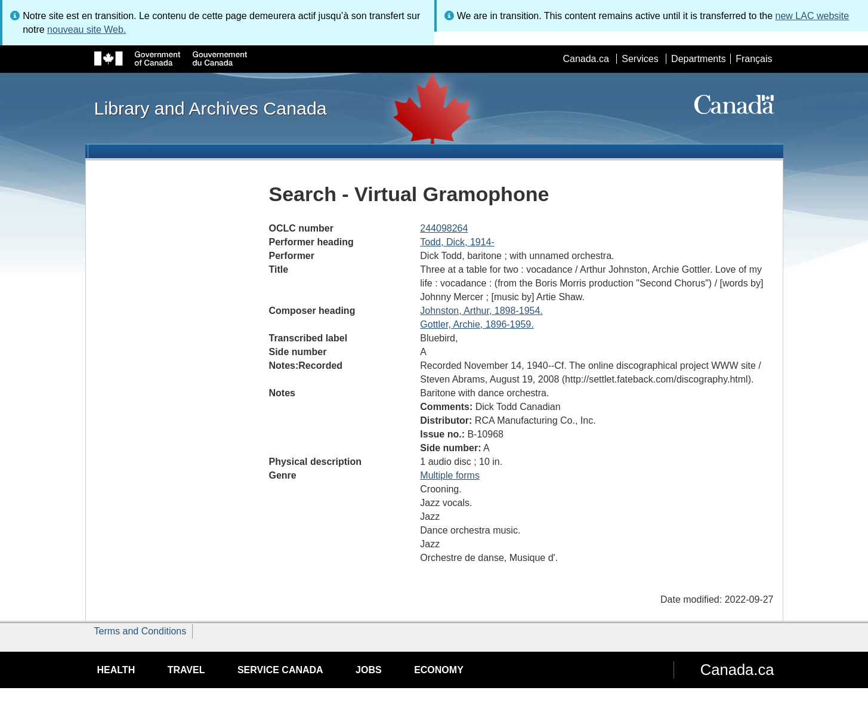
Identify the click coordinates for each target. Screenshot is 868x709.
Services (640, 59)
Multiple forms (450, 475)
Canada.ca (585, 59)
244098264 (444, 228)
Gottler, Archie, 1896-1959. (476, 324)
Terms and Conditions (140, 631)
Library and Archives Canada (210, 108)
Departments (698, 59)
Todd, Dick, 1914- (457, 242)
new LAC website (813, 16)
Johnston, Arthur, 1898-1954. (481, 311)
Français (754, 59)
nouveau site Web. (86, 29)
